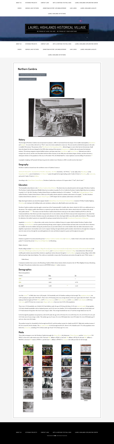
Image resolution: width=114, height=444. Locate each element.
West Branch (84, 172)
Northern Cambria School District (47, 188)
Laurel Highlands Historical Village (57, 27)
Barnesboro (92, 143)
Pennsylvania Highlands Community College (64, 251)
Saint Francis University (56, 248)
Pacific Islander (82, 300)
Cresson (46, 248)
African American (49, 300)
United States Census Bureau (35, 180)
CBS (67, 337)
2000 (20, 279)
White (39, 300)
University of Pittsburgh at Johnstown (29, 251)
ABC (85, 337)
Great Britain (64, 151)
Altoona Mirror (57, 335)
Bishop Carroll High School (42, 241)
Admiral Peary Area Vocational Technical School (61, 201)
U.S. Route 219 (44, 174)
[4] (92, 155)
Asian (72, 300)
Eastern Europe (74, 151)
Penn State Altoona (44, 251)
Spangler (23, 145)
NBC (49, 337)
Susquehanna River (24, 174)
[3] (83, 180)
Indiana (89, 248)
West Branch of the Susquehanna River (52, 147)
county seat (92, 174)
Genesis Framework (63, 435)
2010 (20, 282)
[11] (31, 211)
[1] (93, 255)
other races (21, 302)
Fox (50, 339)
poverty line (27, 328)
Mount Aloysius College (37, 248)
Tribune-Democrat (74, 335)
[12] (85, 230)
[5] (82, 159)
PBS (31, 339)
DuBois (36, 176)
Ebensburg (84, 174)
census (25, 295)
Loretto (65, 248)
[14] (28, 295)
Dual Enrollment (70, 253)
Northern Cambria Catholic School (54, 239)
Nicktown (67, 239)
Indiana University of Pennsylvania (77, 248)
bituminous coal (66, 149)
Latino (51, 302)
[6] (70, 171)
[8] (82, 194)
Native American (62, 300)
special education (28, 224)
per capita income (44, 325)
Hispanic (46, 302)
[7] (71, 192)
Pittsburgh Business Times (86, 192)
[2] (56, 265)
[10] (30, 211)
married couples (81, 306)
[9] (81, 196)
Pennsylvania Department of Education (78, 218)
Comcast (65, 339)
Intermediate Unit (29, 222)
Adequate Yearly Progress (43, 196)
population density (86, 295)
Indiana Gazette (87, 335)
